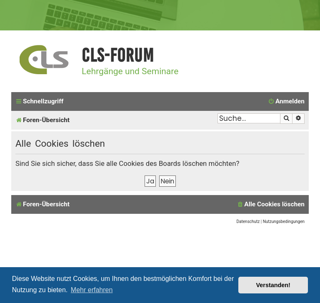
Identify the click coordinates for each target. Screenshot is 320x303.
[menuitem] (286, 102)
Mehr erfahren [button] (92, 289)
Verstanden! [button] (273, 285)
